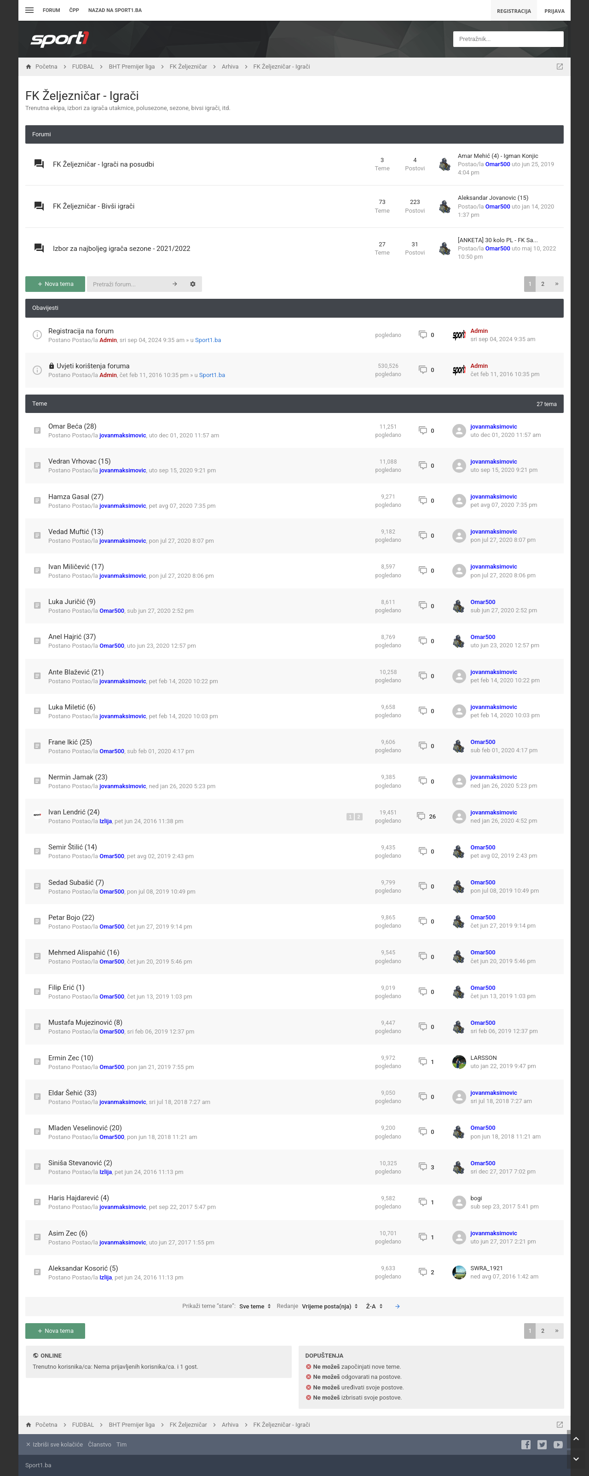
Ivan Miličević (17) (76, 567)
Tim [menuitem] (121, 1444)
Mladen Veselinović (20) (85, 1128)
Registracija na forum (81, 331)
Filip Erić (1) (66, 987)
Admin (108, 340)
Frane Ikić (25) (70, 742)
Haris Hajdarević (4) (78, 1198)
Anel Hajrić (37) (72, 637)
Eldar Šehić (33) (72, 1093)
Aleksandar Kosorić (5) (83, 1268)
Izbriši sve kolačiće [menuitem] (54, 1444)
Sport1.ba (208, 340)
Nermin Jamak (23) (78, 777)
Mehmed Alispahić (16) (84, 952)
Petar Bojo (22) (71, 917)
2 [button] (542, 284)
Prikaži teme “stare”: (228, 1306)
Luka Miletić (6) (72, 707)
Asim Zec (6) (67, 1233)
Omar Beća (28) (72, 426)
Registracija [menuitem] (514, 10)
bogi (476, 1198)
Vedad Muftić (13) (76, 532)
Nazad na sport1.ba (115, 10)
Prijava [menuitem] (554, 10)
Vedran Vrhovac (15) (79, 461)
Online (50, 1355)
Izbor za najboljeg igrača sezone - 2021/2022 (122, 248)
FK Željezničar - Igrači (82, 96)
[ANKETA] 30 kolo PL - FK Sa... (498, 240)
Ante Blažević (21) (76, 672)
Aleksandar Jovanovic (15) (493, 197)
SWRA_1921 (487, 1268)
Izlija (105, 821)
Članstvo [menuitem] (99, 1444)
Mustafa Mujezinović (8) (85, 1022)
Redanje (320, 1306)
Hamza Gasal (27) (76, 497)
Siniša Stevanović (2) (80, 1163)
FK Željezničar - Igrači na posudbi (103, 164)
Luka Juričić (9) (72, 602)
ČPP (74, 10)
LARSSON (484, 1057)
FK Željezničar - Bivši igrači (93, 206)
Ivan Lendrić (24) (74, 812)
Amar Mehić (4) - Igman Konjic (498, 155)
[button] (557, 284)
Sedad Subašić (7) (76, 882)
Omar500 (497, 164)
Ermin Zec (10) (70, 1058)
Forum (51, 10)
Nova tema (55, 283)
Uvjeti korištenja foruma (93, 366)
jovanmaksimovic (122, 435)
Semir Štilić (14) (72, 847)
